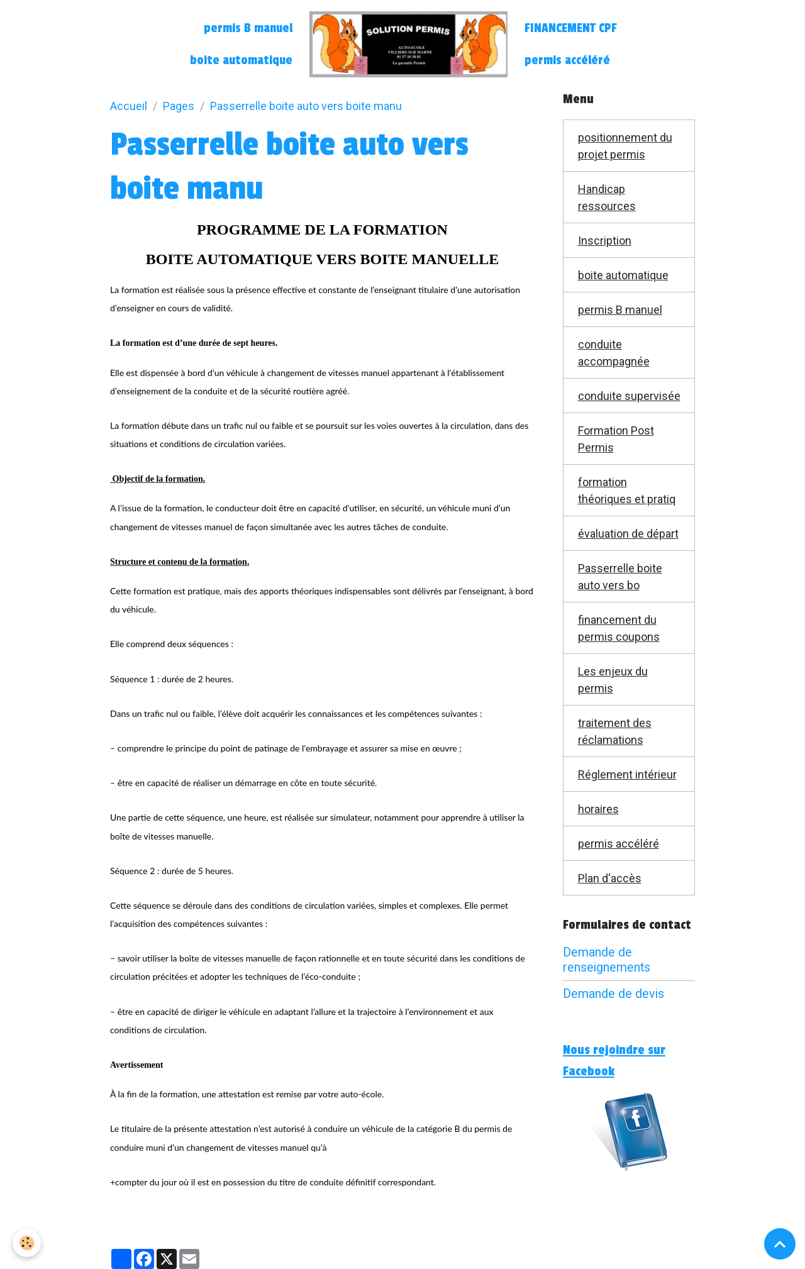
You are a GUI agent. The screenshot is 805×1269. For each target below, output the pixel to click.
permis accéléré (567, 60)
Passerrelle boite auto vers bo (620, 577)
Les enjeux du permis (613, 680)
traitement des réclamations (615, 731)
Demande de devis (613, 994)
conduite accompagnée (614, 353)
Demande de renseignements (606, 960)
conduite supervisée (629, 395)
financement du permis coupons (619, 628)
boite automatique (241, 60)
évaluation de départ (628, 533)
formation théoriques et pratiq (626, 490)
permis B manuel (248, 28)
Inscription (604, 240)
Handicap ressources (607, 197)
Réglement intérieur (627, 774)
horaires (598, 809)
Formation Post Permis (616, 439)
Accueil (128, 106)
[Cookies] (27, 1243)
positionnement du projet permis (625, 146)
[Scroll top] (780, 1244)
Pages (178, 106)
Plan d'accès (609, 878)
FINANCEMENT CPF (571, 28)
